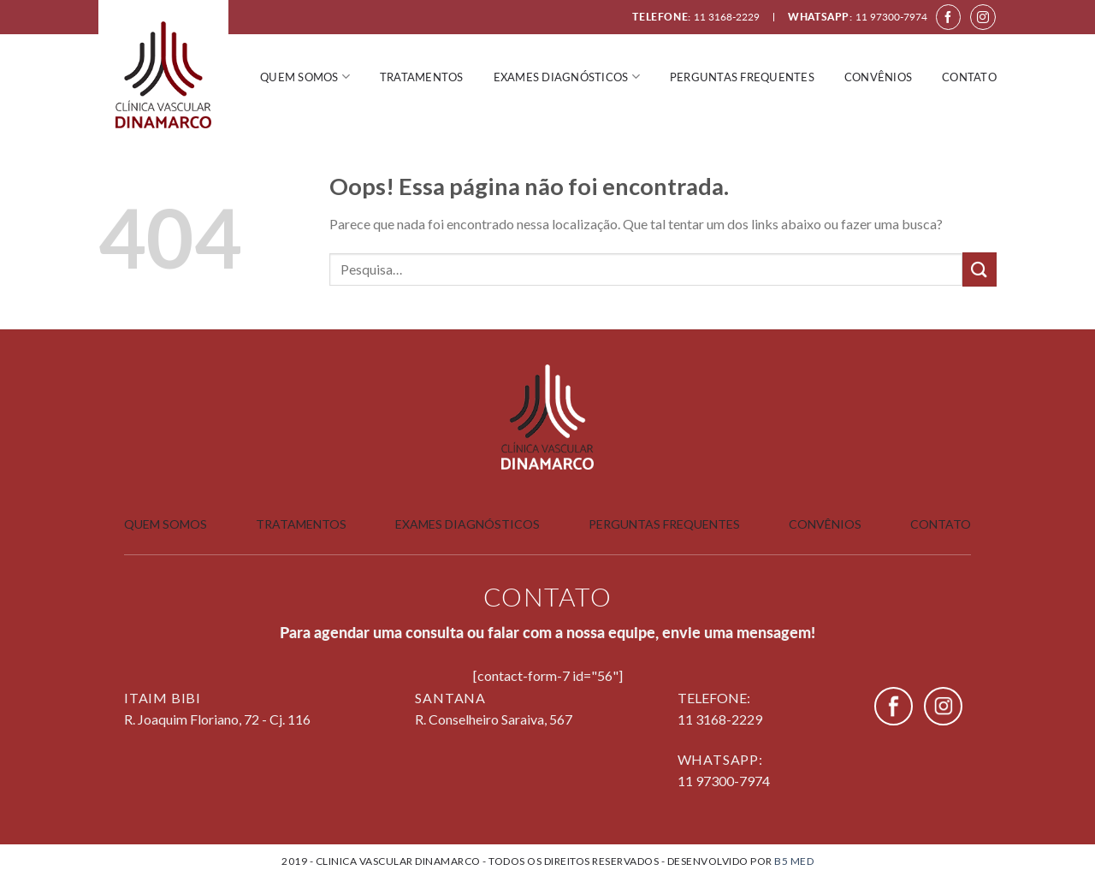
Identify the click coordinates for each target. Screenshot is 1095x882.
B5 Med (794, 861)
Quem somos (305, 76)
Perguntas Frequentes (664, 524)
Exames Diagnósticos (567, 76)
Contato (969, 77)
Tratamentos (422, 77)
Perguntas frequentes (742, 77)
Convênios (878, 77)
